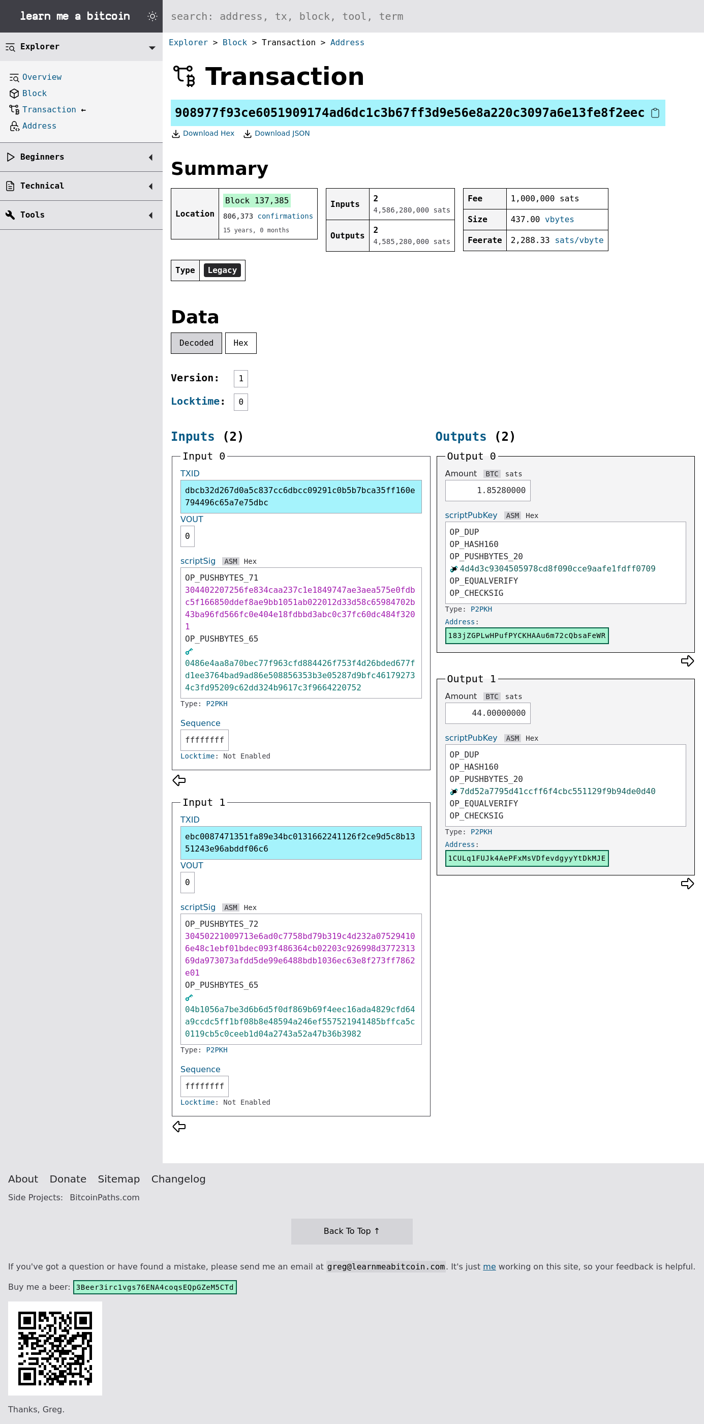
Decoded (196, 343)
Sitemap (119, 1179)
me (489, 1266)
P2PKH (217, 704)
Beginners (42, 157)
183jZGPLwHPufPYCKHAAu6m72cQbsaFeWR (527, 635)
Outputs (461, 437)
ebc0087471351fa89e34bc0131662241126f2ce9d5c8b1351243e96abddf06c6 (300, 843)
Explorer (188, 42)
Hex (241, 343)
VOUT (191, 519)
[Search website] (433, 16)
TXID (190, 473)
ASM (230, 561)
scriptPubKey (471, 515)
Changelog (178, 1179)
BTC (491, 474)
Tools (32, 215)
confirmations (286, 216)
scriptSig (198, 561)
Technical (42, 186)
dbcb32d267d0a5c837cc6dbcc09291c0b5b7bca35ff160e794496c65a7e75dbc (300, 496)
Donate (68, 1179)
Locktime (195, 401)
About (23, 1179)
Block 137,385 (257, 200)
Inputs (193, 437)
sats (514, 474)
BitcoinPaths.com (105, 1197)
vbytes (559, 219)
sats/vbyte (579, 240)
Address (347, 42)
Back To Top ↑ (352, 1231)
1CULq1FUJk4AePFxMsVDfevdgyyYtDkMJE (527, 858)
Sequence (200, 723)
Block (235, 42)
